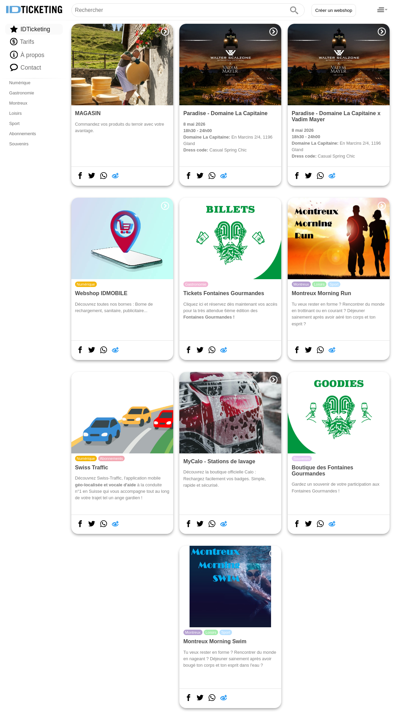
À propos (27, 55)
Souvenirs (19, 143)
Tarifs (22, 42)
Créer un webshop (333, 10)
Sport (14, 123)
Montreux (18, 103)
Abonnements (22, 133)
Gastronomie (21, 92)
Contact (25, 67)
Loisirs (15, 113)
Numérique (20, 82)
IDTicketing (30, 29)
